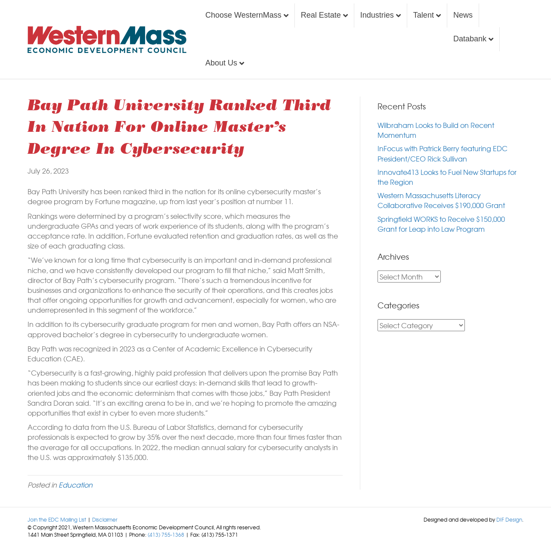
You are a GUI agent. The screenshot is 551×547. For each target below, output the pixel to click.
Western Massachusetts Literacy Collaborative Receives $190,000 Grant (441, 200)
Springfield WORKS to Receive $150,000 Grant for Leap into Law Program (441, 224)
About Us (221, 63)
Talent (423, 15)
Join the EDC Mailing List (57, 519)
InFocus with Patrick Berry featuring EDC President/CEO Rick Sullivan (443, 153)
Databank (469, 38)
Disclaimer (105, 519)
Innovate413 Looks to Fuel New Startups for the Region (447, 177)
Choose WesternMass (243, 15)
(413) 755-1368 (166, 534)
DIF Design (509, 519)
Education (76, 484)
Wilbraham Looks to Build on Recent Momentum (436, 130)
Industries (377, 15)
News (463, 15)
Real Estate (321, 15)
